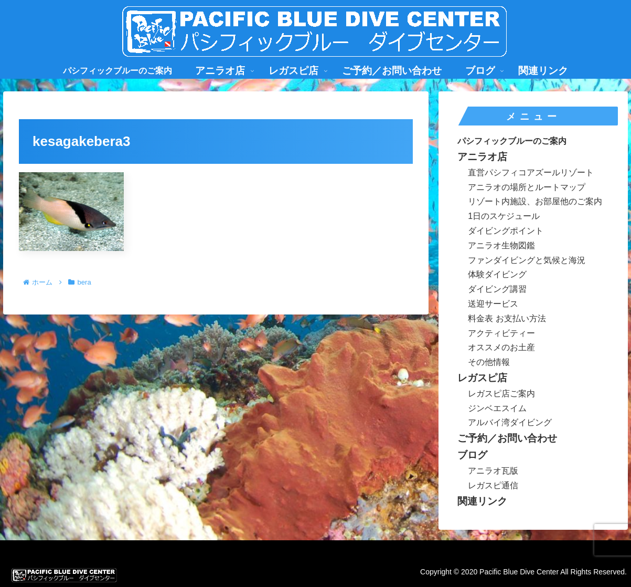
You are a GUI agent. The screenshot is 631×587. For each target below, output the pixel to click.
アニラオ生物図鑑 (501, 245)
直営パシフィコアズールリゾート (531, 172)
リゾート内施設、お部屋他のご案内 (535, 201)
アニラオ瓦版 (493, 470)
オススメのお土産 (501, 347)
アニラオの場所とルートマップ (526, 187)
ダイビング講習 (497, 289)
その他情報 (489, 362)
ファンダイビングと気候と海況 (526, 260)
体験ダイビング (497, 274)
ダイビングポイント (505, 230)
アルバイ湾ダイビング (510, 422)
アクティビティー (501, 333)
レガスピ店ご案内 (501, 393)
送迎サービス (493, 303)
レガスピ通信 (493, 485)
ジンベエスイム (497, 408)
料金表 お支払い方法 (507, 318)
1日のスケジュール (504, 216)
